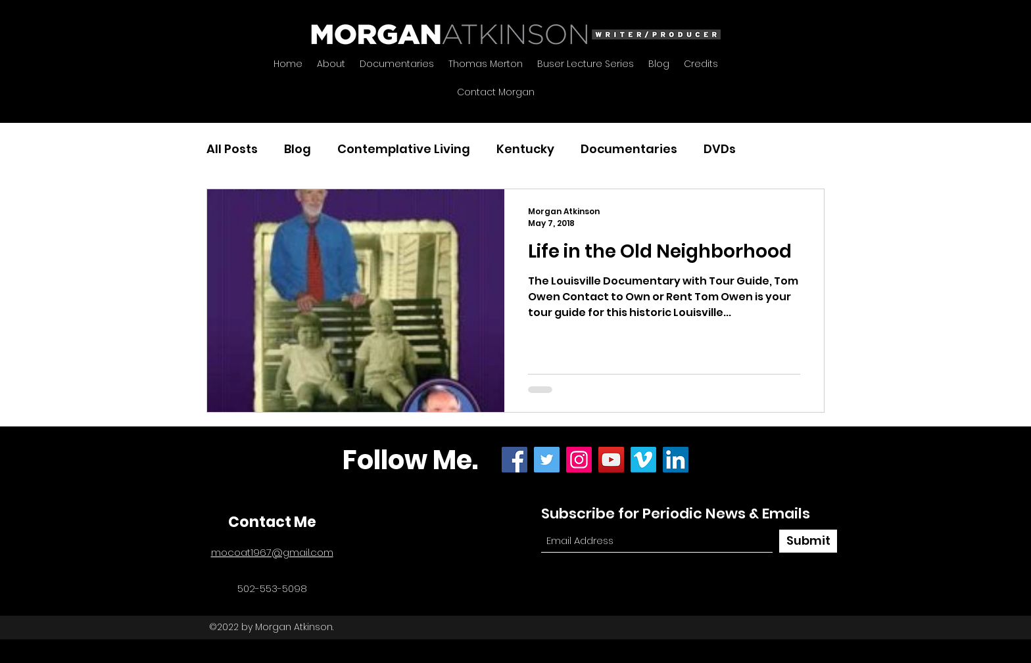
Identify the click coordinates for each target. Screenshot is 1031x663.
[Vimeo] (643, 459)
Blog (297, 149)
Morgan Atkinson (294, 626)
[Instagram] (579, 459)
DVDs (720, 149)
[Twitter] (547, 459)
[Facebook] (514, 459)
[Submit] (808, 541)
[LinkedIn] (675, 459)
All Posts (232, 149)
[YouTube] (611, 459)
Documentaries (629, 149)
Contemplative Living (403, 149)
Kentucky (525, 149)
